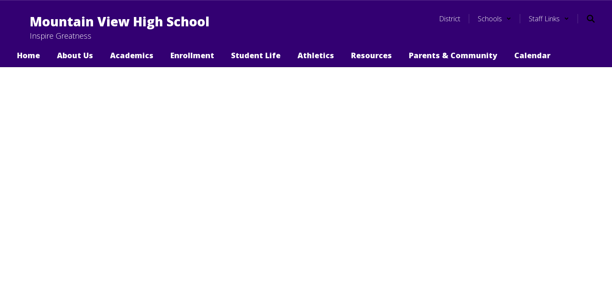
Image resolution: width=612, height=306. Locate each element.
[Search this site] (590, 18)
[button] (494, 18)
